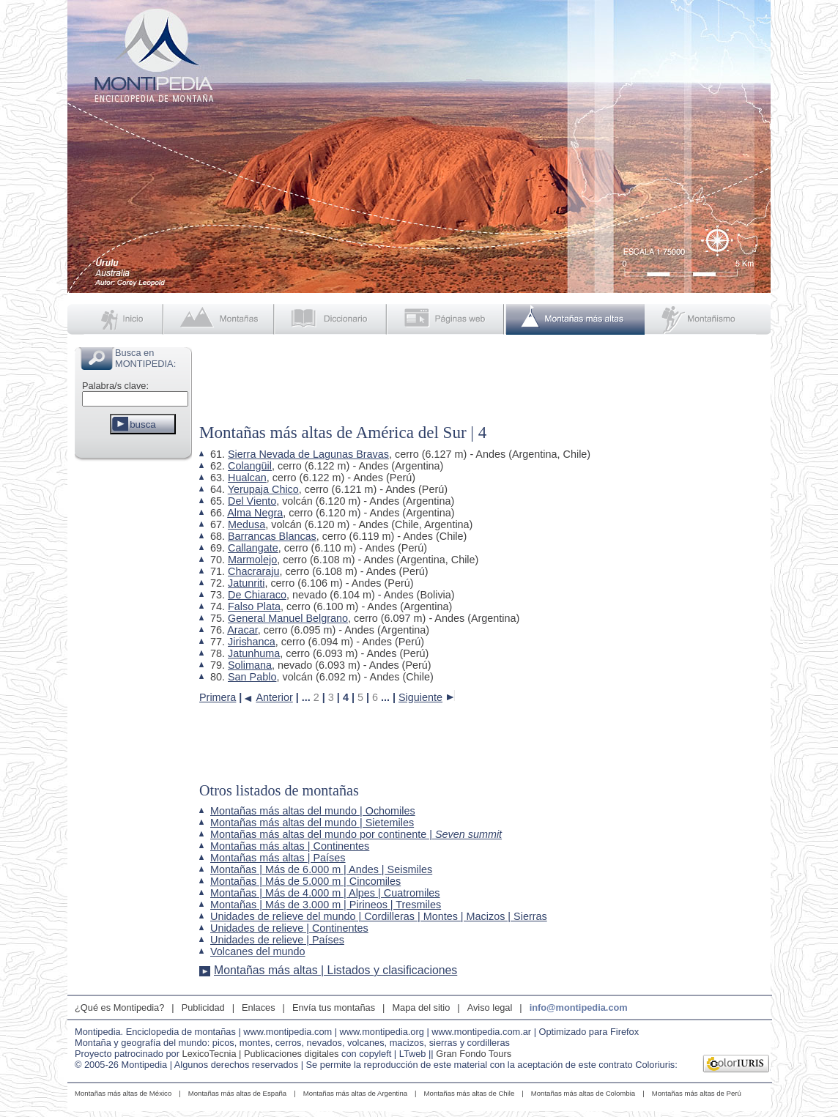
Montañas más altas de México (123, 1093)
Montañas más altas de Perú (696, 1093)
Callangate (253, 548)
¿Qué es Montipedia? (119, 1007)
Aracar (242, 630)
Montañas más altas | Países (278, 858)
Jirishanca (251, 641)
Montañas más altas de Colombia (583, 1093)
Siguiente (420, 696)
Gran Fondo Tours (473, 1053)
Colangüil (250, 466)
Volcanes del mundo (257, 951)
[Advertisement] (133, 684)
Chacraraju (253, 571)
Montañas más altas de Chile (469, 1093)
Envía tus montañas (333, 1007)
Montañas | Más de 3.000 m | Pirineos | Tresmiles (325, 904)
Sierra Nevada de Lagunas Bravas (308, 454)
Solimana (250, 665)
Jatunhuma (254, 653)
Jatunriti (246, 583)
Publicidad (203, 1007)
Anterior (274, 696)
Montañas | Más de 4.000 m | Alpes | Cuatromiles (325, 893)
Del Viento (252, 501)
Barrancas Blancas (272, 536)
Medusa (246, 524)
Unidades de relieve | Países (277, 940)
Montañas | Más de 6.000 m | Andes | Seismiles (321, 869)
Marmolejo (252, 559)
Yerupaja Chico (263, 489)
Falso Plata (254, 606)
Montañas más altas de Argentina (355, 1093)
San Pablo (252, 677)
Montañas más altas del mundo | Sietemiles (312, 822)
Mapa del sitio (421, 1007)
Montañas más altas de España (237, 1093)
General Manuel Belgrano (288, 618)
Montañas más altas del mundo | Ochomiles (312, 811)
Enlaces (258, 1007)
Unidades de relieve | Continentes (289, 928)
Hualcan (247, 477)
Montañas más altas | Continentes (289, 846)
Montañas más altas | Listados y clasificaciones (335, 970)
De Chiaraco (257, 595)
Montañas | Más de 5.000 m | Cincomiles (305, 881)
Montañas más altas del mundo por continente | (356, 834)
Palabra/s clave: (115, 385)
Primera (217, 696)
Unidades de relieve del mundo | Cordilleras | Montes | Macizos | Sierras (378, 916)
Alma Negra (255, 513)
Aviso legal (490, 1007)
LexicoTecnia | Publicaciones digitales (260, 1053)
